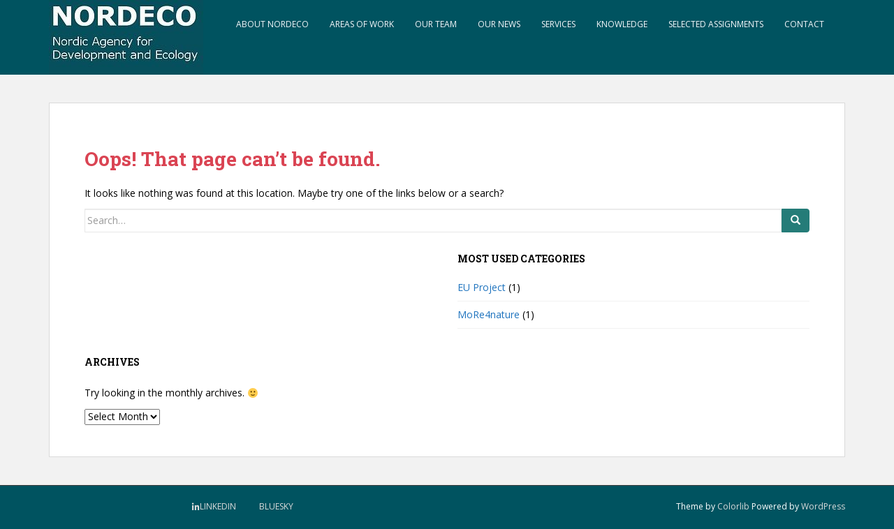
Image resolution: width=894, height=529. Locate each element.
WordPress (823, 506)
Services (558, 24)
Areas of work (362, 24)
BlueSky (276, 506)
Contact (804, 24)
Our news (499, 24)
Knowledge (621, 24)
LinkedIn (218, 506)
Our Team (436, 24)
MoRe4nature (488, 314)
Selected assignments (715, 24)
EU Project (481, 287)
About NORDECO (272, 24)
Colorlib (733, 506)
